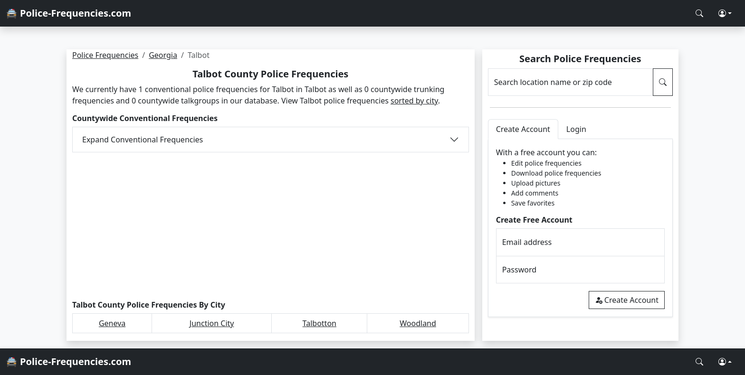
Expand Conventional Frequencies (142, 139)
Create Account (627, 300)
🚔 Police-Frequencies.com (68, 13)
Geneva (112, 323)
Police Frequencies (105, 55)
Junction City (212, 323)
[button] (725, 13)
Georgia (163, 55)
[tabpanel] (580, 228)
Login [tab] (576, 129)
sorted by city (414, 100)
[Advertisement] (270, 226)
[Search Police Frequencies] (699, 13)
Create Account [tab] (523, 129)
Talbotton (319, 323)
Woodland (418, 323)
